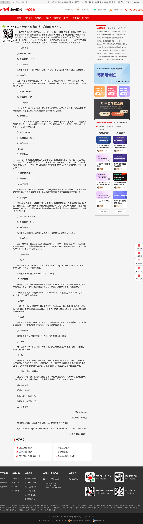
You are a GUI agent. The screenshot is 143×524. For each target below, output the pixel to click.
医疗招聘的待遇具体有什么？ (30, 456)
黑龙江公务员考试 (46, 508)
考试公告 (30, 9)
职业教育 (86, 18)
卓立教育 (70, 508)
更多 (128, 2)
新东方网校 (123, 505)
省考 (52, 2)
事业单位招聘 (4, 510)
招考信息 (28, 18)
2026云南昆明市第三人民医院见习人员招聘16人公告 (112, 32)
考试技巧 (38, 18)
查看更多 (103, 211)
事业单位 (58, 2)
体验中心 (102, 10)
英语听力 (9, 508)
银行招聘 (105, 2)
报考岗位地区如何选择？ (67, 456)
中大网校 (20, 510)
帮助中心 (25, 2)
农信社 (111, 2)
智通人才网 (29, 508)
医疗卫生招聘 (23, 505)
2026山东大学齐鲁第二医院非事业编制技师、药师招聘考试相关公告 (112, 38)
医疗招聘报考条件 (25, 452)
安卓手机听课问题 (31, 479)
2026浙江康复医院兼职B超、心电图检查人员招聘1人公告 (112, 35)
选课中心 (118, 10)
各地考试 (136, 2)
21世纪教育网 (91, 508)
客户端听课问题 (30, 487)
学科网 (116, 505)
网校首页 (3, 479)
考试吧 (27, 510)
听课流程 (15, 491)
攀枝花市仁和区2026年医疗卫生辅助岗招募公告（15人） (112, 53)
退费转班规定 (30, 499)
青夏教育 (56, 508)
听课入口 (15, 487)
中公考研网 (53, 505)
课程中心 (67, 18)
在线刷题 (57, 18)
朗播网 (90, 505)
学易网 (33, 510)
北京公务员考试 (63, 505)
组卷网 (100, 508)
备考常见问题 (63, 452)
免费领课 (76, 18)
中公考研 (39, 510)
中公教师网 (133, 508)
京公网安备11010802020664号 (81, 520)
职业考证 (85, 2)
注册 (6, 2)
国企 (115, 2)
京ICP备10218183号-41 (47, 520)
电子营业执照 (98, 520)
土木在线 (120, 508)
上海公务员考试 (82, 505)
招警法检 (120, 2)
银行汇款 (15, 483)
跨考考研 (137, 505)
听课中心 (69, 10)
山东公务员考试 (34, 505)
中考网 (2, 508)
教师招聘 (65, 2)
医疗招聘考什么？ (25, 448)
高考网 (15, 508)
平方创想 (106, 508)
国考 (49, 2)
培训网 (37, 508)
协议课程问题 (30, 491)
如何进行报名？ (63, 448)
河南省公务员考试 (99, 505)
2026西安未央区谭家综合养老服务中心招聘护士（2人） (112, 56)
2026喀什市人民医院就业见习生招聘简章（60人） (112, 47)
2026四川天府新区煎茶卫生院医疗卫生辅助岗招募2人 (112, 50)
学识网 (113, 508)
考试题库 (47, 18)
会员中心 (85, 10)
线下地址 (3, 487)
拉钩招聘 (22, 508)
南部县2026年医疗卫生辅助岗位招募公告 (110, 59)
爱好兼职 (91, 2)
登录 (2, 2)
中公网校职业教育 (49, 510)
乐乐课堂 (110, 505)
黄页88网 (83, 508)
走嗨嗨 (76, 508)
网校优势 (3, 483)
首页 (19, 18)
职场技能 (98, 2)
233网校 (72, 505)
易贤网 (63, 508)
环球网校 (13, 510)
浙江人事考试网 (13, 505)
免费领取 (104, 114)
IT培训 (126, 508)
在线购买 (15, 479)
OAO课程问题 (30, 495)
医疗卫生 (78, 2)
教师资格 (71, 2)
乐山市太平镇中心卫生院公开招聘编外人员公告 (112, 44)
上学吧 (131, 505)
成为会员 (16, 2)
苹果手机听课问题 (31, 483)
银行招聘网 (44, 505)
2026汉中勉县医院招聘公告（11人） (108, 41)
